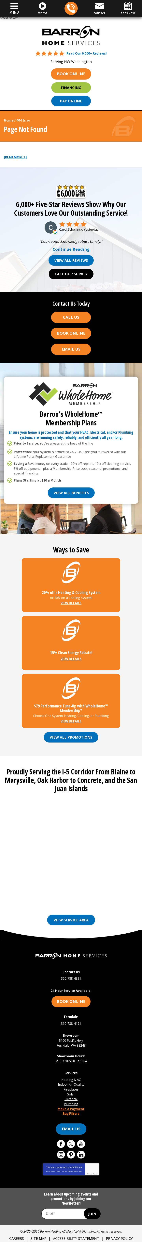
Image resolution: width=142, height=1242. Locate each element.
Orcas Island (60, 907)
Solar (71, 1088)
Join (92, 1206)
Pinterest (71, 1147)
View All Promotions (71, 736)
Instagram (61, 1147)
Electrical (71, 1093)
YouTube (81, 1136)
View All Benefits (71, 491)
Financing (71, 87)
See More (84, 907)
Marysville (67, 901)
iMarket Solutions (51, 1237)
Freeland (127, 895)
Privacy (89, 1166)
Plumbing (71, 1097)
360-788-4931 (70, 8)
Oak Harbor (121, 901)
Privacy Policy (60, 1163)
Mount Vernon (93, 901)
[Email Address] (71, 1206)
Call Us (71, 317)
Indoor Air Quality (71, 1080)
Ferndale (106, 895)
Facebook (61, 1136)
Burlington (65, 895)
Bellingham (41, 895)
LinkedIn (81, 1147)
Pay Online (71, 100)
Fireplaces (71, 1084)
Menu (14, 12)
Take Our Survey (71, 274)
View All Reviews (71, 260)
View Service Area (71, 918)
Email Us (71, 349)
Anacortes (17, 895)
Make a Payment (71, 1102)
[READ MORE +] (15, 157)
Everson (87, 895)
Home (8, 120)
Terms (95, 1166)
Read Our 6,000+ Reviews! (86, 53)
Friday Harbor (22, 901)
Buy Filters (71, 1106)
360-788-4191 (71, 1021)
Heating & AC (71, 1075)
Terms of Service (73, 1163)
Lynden (46, 901)
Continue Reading (71, 249)
